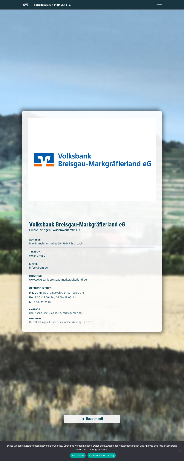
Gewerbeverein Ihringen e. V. (52, 4)
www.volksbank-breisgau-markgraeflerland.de (58, 280)
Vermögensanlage (72, 312)
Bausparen (55, 312)
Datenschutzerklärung (101, 455)
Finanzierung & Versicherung (65, 322)
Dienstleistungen (38, 322)
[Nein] (179, 451)
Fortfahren (78, 455)
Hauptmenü (94, 419)
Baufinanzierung (38, 312)
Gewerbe (87, 322)
